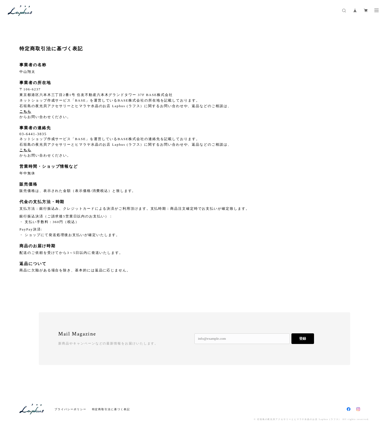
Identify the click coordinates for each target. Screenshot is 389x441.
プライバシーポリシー (70, 409)
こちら (25, 112)
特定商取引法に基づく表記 (111, 409)
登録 (302, 339)
